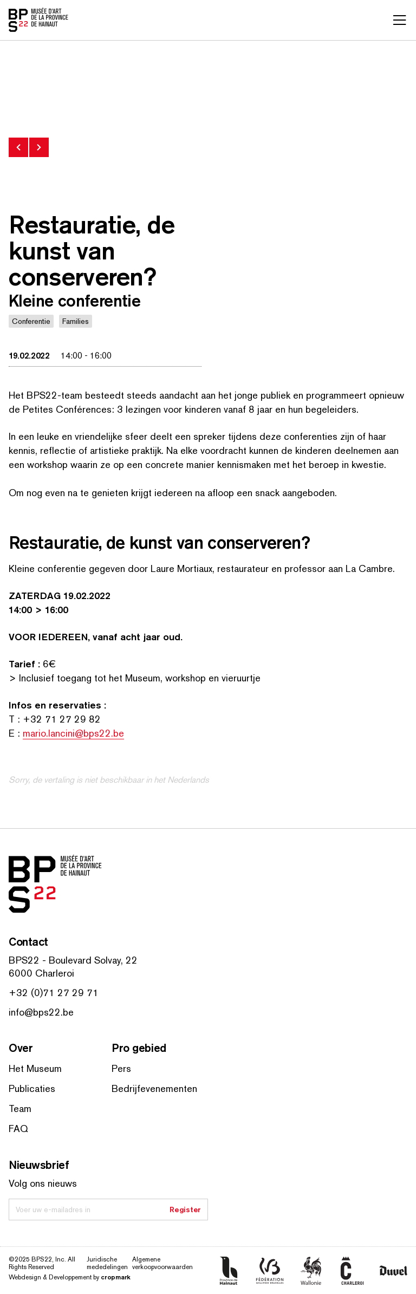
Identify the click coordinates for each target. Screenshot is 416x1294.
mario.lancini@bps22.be (73, 733)
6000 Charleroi (41, 973)
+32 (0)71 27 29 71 (54, 992)
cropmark (116, 1277)
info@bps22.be (41, 1012)
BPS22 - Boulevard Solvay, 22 (73, 960)
